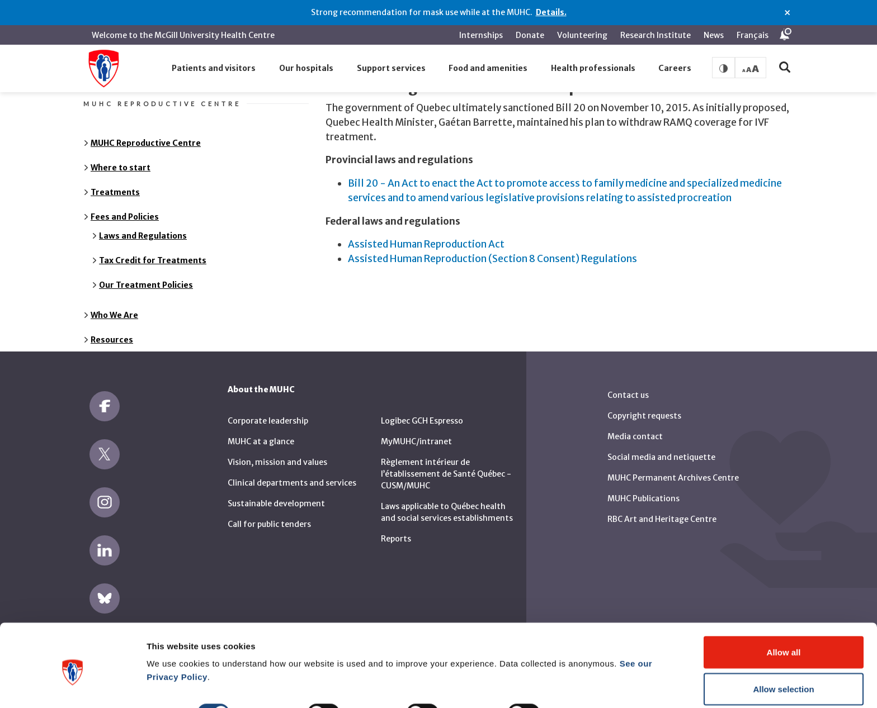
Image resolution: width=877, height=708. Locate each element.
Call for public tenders (269, 517)
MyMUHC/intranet (416, 435)
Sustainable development (276, 497)
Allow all (784, 605)
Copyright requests (644, 408)
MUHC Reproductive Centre (146, 136)
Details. (551, 12)
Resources (112, 332)
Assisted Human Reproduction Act (426, 237)
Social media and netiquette (661, 450)
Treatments (115, 185)
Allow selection (783, 642)
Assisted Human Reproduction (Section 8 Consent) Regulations (492, 251)
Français (752, 35)
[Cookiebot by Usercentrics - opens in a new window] (72, 686)
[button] (214, 69)
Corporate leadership (268, 414)
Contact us (628, 388)
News (714, 35)
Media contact (635, 429)
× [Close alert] (787, 12)
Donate (530, 35)
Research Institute (655, 35)
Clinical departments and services (292, 476)
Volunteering (582, 35)
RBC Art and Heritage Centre (661, 512)
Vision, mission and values (277, 455)
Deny (784, 678)
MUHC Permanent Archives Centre (673, 470)
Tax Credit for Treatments (152, 253)
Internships (481, 35)
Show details (587, 666)
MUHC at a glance (261, 435)
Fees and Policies (125, 210)
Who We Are (114, 308)
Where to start (120, 160)
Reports (396, 532)
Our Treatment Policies (146, 278)
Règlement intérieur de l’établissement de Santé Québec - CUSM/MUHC (446, 467)
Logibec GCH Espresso (422, 414)
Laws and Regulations (143, 229)
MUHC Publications (643, 491)
